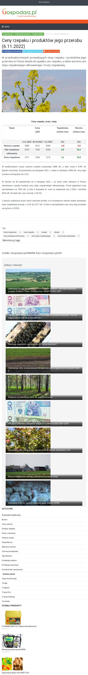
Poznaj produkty (11, 605)
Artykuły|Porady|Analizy (11, 515)
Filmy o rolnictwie (8, 533)
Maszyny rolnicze (9, 547)
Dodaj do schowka (51, 51)
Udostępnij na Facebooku (12, 51)
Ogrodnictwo (7, 556)
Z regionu (5, 588)
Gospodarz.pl (7, 542)
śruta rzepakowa (10, 232)
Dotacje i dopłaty (8, 529)
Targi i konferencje (9, 579)
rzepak (44, 232)
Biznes (4, 520)
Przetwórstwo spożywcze (12, 570)
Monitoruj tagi (11, 240)
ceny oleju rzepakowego (41, 236)
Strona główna (44, 2)
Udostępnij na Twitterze (32, 51)
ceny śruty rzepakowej (66, 236)
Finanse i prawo (8, 538)
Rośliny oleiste (9, 574)
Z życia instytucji (8, 597)
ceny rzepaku (29, 232)
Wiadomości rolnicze (22, 34)
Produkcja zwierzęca (10, 565)
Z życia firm (6, 592)
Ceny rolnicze (7, 524)
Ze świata (6, 601)
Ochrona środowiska (10, 551)
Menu (6, 27)
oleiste (56, 232)
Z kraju (4, 583)
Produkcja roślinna (9, 560)
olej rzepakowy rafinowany (14, 236)
